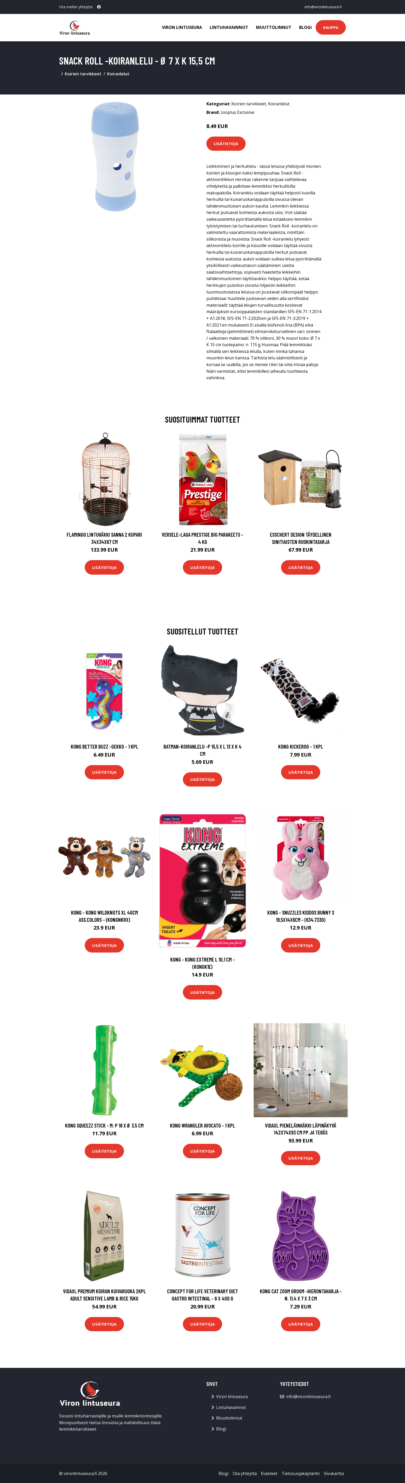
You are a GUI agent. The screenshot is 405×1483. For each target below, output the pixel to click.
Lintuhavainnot (229, 27)
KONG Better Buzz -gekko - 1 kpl (104, 746)
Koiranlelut (118, 74)
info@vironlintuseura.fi (323, 6)
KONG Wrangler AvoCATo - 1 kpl (202, 1125)
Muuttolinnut (273, 27)
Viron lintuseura (182, 27)
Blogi (305, 27)
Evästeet (269, 1473)
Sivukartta (334, 1473)
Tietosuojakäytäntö (301, 1473)
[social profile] (99, 7)
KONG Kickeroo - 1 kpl (300, 746)
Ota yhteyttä (245, 1473)
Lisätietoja (226, 143)
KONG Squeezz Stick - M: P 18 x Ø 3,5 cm (104, 1125)
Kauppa (330, 27)
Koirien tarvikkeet (83, 74)
